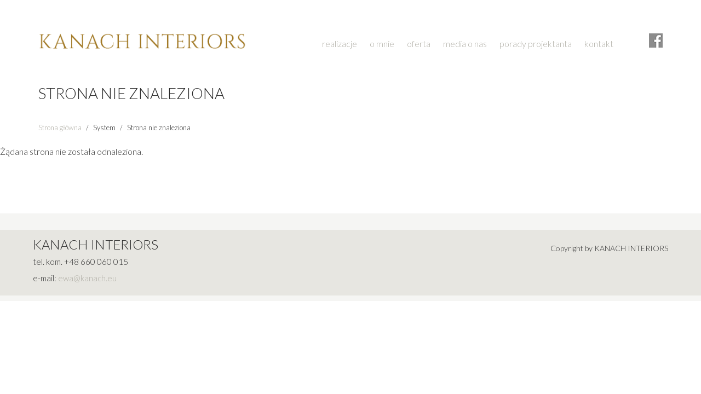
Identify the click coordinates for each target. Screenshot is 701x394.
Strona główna (60, 127)
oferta (418, 43)
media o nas (465, 43)
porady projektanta (535, 43)
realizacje (339, 43)
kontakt (598, 43)
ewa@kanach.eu (87, 278)
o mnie (382, 43)
